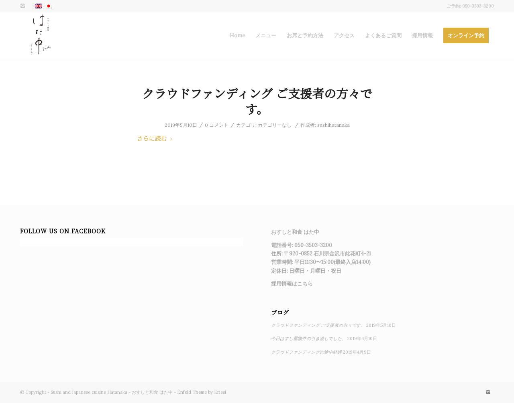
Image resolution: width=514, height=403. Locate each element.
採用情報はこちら (292, 283)
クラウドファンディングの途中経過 (306, 352)
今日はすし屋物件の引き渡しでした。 (308, 338)
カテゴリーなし (275, 125)
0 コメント (216, 125)
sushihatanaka (333, 125)
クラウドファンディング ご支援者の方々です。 (257, 100)
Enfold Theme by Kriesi (201, 392)
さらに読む (156, 138)
